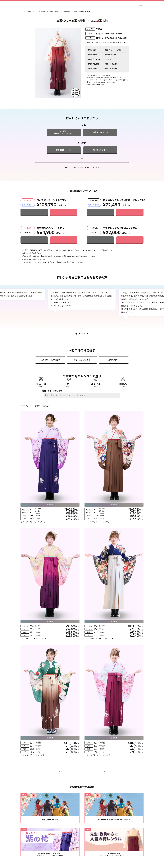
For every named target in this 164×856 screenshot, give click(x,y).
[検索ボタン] (119, 420)
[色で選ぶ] (68, 401)
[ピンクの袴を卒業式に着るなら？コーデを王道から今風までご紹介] (114, 723)
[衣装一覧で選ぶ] (41, 401)
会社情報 (45, 840)
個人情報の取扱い (73, 840)
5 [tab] (87, 345)
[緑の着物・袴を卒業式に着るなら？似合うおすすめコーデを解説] (49, 723)
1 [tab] (76, 345)
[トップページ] (27, 5)
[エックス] (85, 833)
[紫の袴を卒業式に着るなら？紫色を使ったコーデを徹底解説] (49, 688)
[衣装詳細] (38, 477)
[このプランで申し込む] (63, 223)
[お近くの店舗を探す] (106, 798)
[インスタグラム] (74, 833)
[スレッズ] (79, 833)
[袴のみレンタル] (123, 401)
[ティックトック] (90, 833)
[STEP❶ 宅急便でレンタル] (100, 144)
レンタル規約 (58, 840)
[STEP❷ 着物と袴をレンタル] (64, 161)
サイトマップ (118, 840)
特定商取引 (105, 840)
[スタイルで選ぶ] (95, 401)
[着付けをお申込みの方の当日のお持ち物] (114, 653)
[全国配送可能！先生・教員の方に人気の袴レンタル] (114, 688)
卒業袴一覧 (48, 11)
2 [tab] (79, 345)
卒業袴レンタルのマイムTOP (30, 11)
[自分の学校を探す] (57, 798)
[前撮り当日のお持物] (49, 653)
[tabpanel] (82, 310)
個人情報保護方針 (90, 840)
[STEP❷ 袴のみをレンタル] (100, 161)
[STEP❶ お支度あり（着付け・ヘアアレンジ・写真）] (64, 144)
